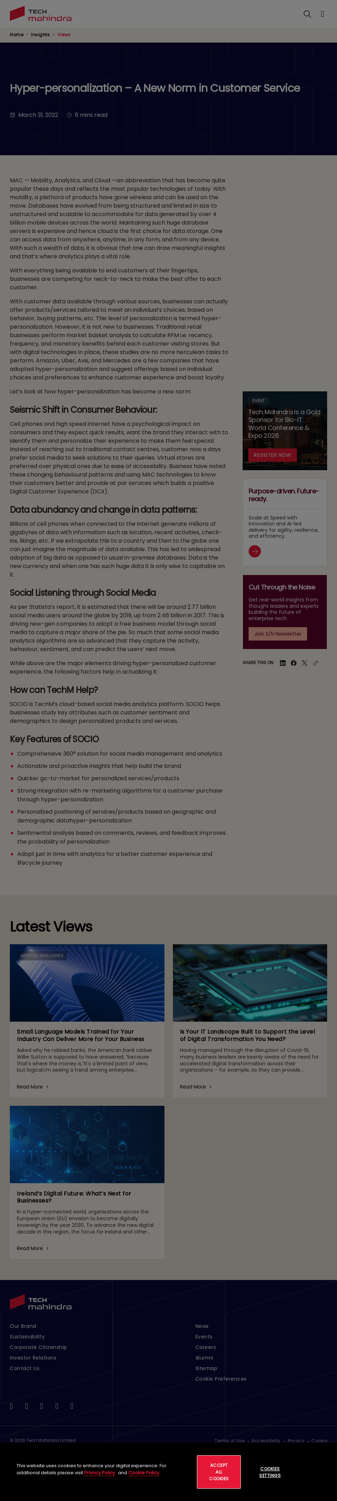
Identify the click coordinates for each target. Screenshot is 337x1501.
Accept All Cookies (219, 1472)
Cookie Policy (143, 1472)
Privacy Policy (99, 1472)
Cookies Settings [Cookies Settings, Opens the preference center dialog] (270, 1472)
